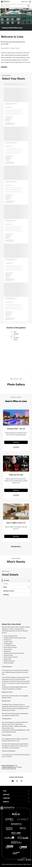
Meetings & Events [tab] (8, 591)
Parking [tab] (5, 583)
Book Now (16, 442)
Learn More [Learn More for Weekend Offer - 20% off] (16, 447)
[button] (15, 5)
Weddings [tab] (6, 594)
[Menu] (30, 1)
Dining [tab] (16, 587)
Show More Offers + (16, 546)
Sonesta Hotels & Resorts (7, 765)
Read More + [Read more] (4, 66)
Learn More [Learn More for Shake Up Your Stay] (16, 495)
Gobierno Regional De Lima (9, 767)
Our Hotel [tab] (16, 580)
